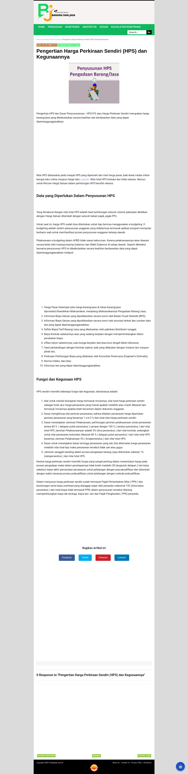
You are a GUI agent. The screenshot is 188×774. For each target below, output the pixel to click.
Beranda (96, 756)
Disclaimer (147, 763)
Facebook (67, 557)
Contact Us (125, 763)
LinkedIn (122, 557)
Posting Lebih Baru (46, 756)
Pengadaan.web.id (56, 763)
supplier (84, 179)
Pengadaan (55, 26)
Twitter (85, 557)
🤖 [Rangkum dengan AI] (180, 766)
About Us (116, 763)
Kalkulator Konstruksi (126, 26)
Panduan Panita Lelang (69, 45)
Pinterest (103, 557)
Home (41, 26)
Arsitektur (90, 26)
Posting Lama (144, 756)
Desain (104, 26)
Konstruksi (72, 26)
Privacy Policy (136, 763)
